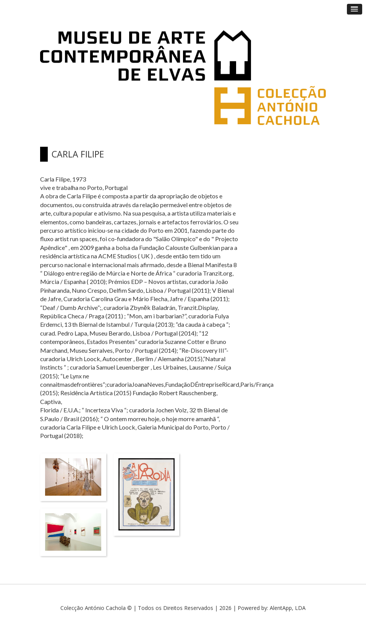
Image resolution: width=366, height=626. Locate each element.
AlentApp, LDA (288, 607)
